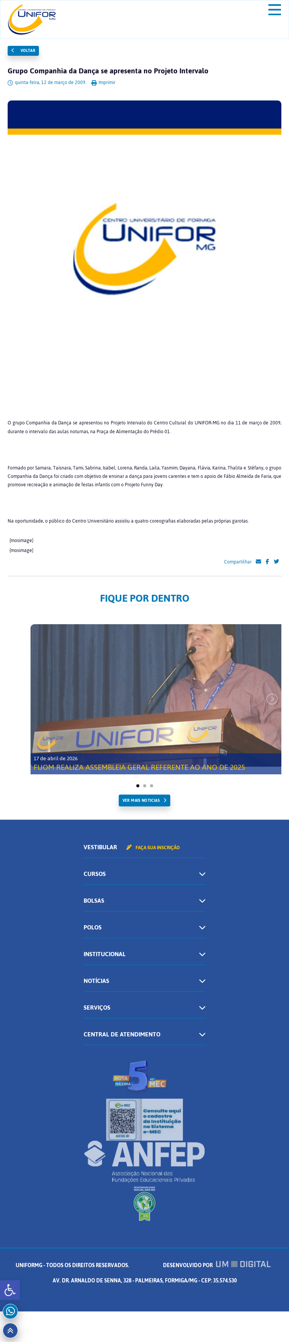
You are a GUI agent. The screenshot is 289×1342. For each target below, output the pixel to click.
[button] (10, 1290)
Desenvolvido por (217, 1265)
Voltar (23, 51)
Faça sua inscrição (153, 847)
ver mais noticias (141, 800)
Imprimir (103, 82)
